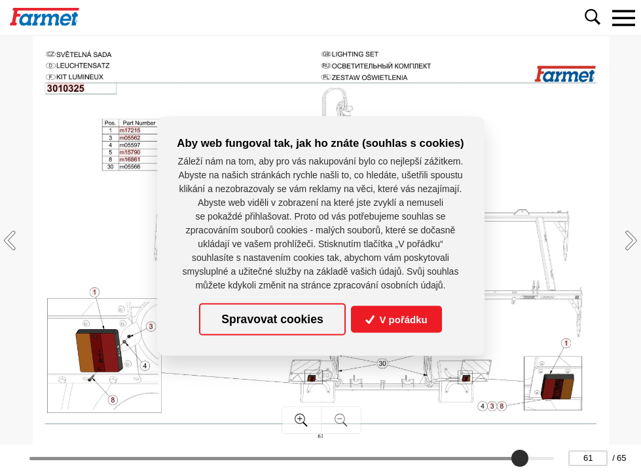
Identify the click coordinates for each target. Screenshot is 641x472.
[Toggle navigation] (623, 17)
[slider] (519, 458)
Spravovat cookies (272, 319)
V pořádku (396, 319)
